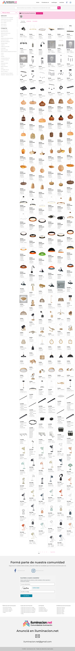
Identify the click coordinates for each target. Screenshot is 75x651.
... (48, 552)
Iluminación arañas (43, 611)
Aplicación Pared (60, 611)
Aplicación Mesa (60, 610)
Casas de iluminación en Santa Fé (28, 610)
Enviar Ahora (39, 13)
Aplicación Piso (60, 612)
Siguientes (52, 552)
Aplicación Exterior (61, 607)
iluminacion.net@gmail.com (37, 641)
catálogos (54, 2)
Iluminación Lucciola (7, 608)
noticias (61, 2)
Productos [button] (45, 2)
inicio (37, 2)
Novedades (35, 21)
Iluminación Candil (7, 611)
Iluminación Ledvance (7, 610)
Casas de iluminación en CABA (27, 607)
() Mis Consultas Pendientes (27, 13)
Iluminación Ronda (7, 607)
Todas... (22, 613)
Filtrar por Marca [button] (9, 12)
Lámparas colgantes (43, 610)
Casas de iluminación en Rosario (28, 612)
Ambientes (28, 21)
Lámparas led (42, 607)
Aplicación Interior (61, 608)
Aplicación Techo (60, 613)
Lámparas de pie (42, 608)
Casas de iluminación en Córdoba (28, 608)
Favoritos (23, 21)
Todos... (4, 612)
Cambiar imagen (36, 587)
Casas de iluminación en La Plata (28, 611)
